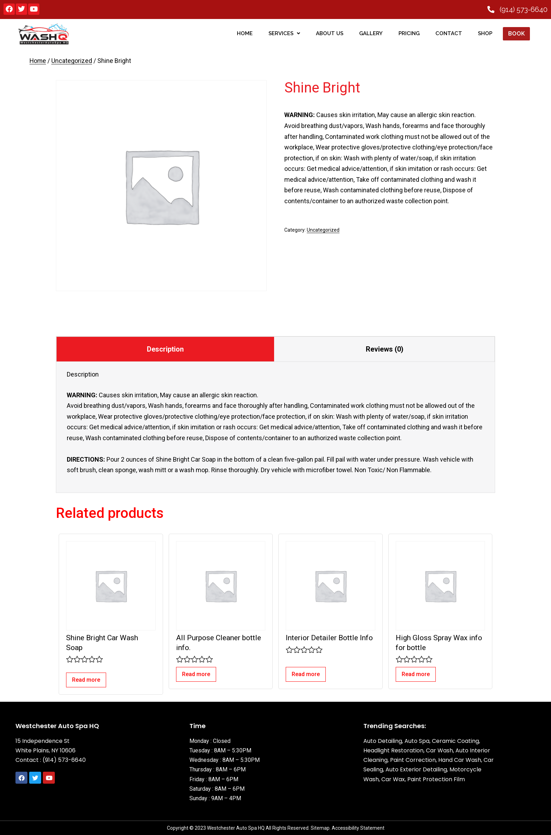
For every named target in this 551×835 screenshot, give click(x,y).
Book (516, 33)
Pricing (408, 33)
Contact (448, 33)
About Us (329, 33)
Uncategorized (71, 60)
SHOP (485, 33)
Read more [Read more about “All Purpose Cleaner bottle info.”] (196, 674)
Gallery (370, 33)
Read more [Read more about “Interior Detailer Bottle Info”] (306, 674)
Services (284, 33)
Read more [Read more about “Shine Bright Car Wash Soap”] (86, 679)
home (244, 33)
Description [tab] (165, 349)
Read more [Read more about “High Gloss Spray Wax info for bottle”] (416, 674)
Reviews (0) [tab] (384, 349)
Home (38, 60)
